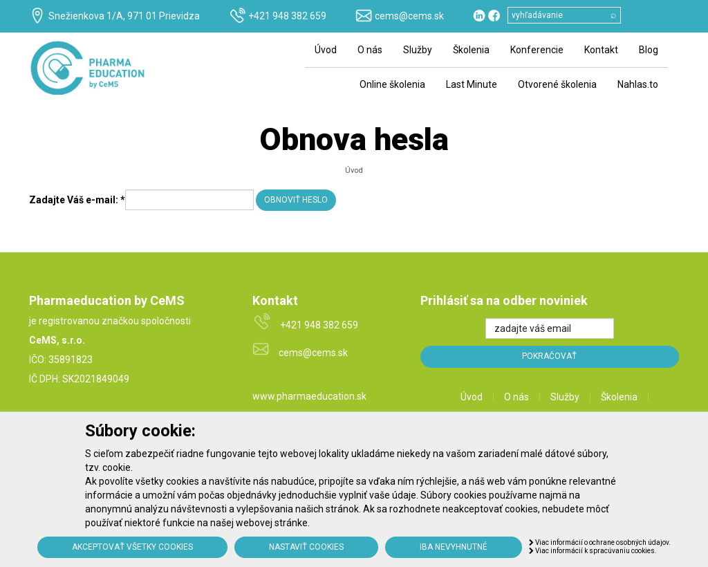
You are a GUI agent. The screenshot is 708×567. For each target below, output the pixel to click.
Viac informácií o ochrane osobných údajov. (600, 542)
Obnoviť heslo (296, 200)
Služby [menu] (417, 49)
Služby (564, 397)
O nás (516, 397)
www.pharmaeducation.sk (309, 396)
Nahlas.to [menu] (637, 84)
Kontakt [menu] (601, 49)
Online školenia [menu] (392, 84)
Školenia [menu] (471, 49)
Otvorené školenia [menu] (557, 84)
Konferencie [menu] (536, 49)
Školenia (619, 397)
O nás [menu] (369, 49)
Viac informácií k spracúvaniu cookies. (593, 551)
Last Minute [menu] (471, 84)
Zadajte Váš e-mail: (77, 199)
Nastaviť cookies (306, 547)
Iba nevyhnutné (453, 547)
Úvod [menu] (326, 49)
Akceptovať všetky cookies (132, 547)
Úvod (354, 170)
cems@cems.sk (409, 15)
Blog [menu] (648, 49)
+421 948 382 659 (287, 15)
